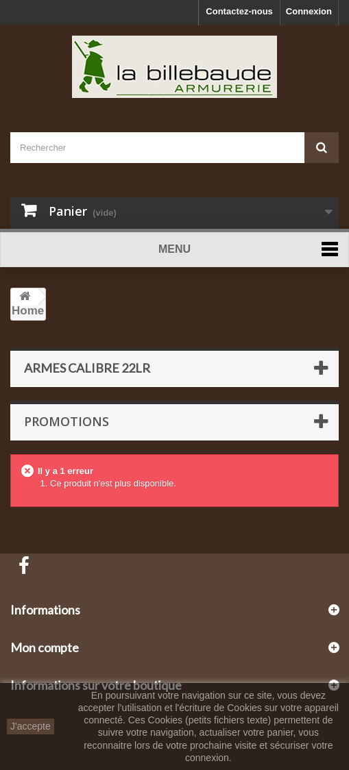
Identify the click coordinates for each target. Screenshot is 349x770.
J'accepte (30, 726)
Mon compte (44, 647)
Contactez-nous (239, 11)
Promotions (66, 421)
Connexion (309, 11)
